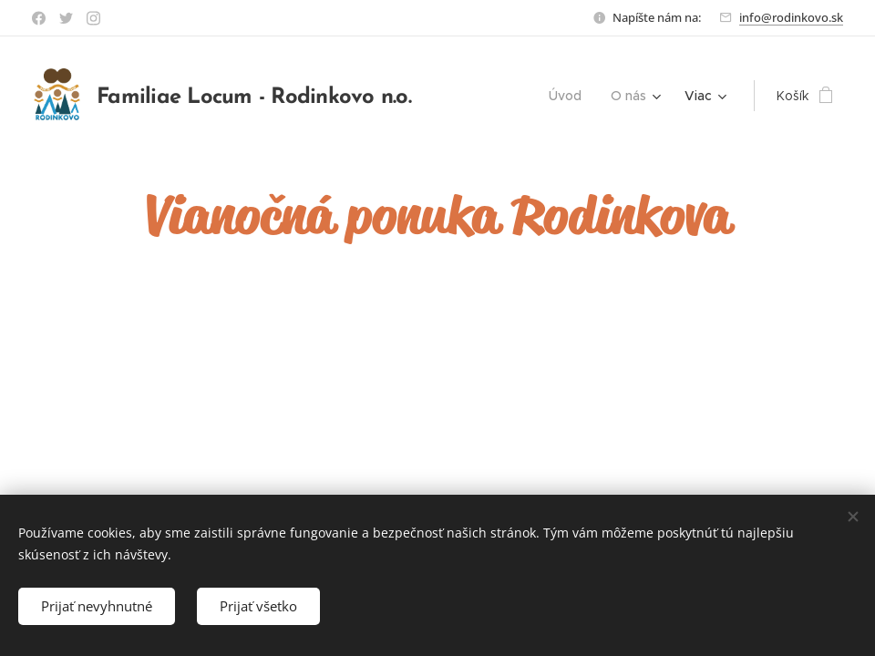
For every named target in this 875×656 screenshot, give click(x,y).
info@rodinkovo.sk (791, 17)
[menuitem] (570, 95)
